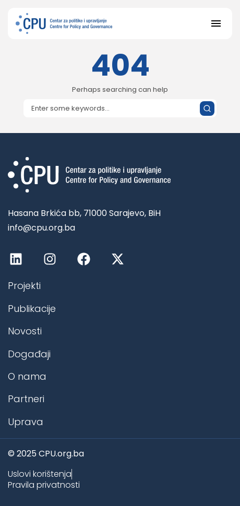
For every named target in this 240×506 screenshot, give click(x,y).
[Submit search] (207, 108)
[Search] (120, 108)
